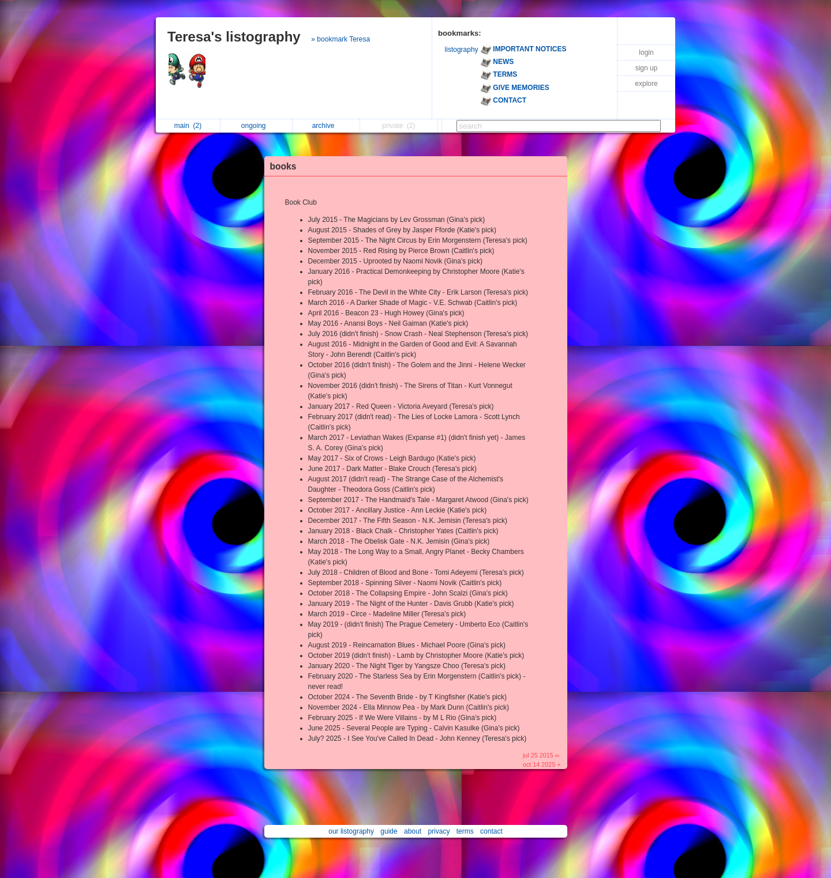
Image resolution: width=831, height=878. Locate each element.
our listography (351, 831)
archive (326, 126)
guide (388, 831)
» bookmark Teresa (340, 39)
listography (461, 50)
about (412, 831)
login (646, 52)
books (283, 166)
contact (491, 831)
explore (646, 84)
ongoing (256, 126)
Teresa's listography (234, 36)
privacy (439, 831)
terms (465, 831)
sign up (646, 68)
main (187, 126)
